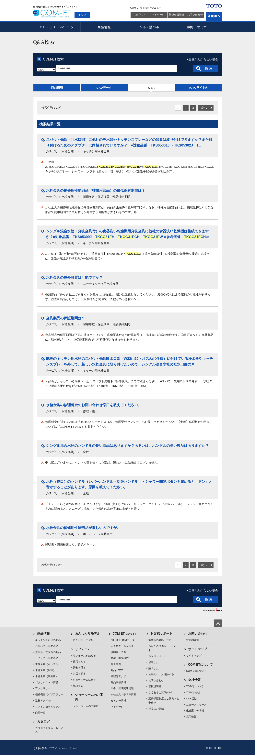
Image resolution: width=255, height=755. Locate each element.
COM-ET (124, 633)
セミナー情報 (118, 700)
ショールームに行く (84, 679)
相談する (78, 685)
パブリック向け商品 (46, 682)
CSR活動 (191, 698)
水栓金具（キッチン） (48, 664)
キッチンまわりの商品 (48, 640)
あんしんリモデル (87, 633)
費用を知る (79, 661)
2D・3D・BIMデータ (56, 27)
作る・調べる (151, 27)
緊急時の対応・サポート (162, 640)
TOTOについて (194, 686)
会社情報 (194, 680)
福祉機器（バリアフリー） (50, 694)
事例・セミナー (198, 27)
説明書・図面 (118, 652)
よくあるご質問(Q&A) (160, 692)
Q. (43, 140)
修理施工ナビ (118, 676)
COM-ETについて (200, 664)
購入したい (154, 668)
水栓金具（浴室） (45, 670)
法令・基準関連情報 (122, 688)
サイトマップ (197, 649)
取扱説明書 (154, 686)
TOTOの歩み (193, 692)
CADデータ (104, 87)
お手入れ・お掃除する (161, 674)
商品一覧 (40, 712)
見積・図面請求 (120, 658)
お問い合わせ (195, 14)
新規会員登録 (176, 14)
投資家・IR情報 (195, 710)
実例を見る (79, 667)
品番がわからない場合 (203, 59)
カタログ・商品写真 (122, 646)
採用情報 (191, 716)
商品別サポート (157, 656)
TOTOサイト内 (198, 87)
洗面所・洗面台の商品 (48, 652)
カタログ (43, 721)
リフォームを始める (84, 655)
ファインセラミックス (48, 706)
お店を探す (79, 673)
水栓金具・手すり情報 (123, 694)
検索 (214, 16)
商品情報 (104, 27)
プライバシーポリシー (63, 748)
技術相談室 (192, 640)
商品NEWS (117, 670)
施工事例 (116, 664)
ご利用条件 (40, 748)
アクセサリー (43, 688)
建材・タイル (43, 700)
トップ (82, 14)
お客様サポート (161, 633)
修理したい (154, 662)
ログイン (139, 14)
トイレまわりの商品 (46, 658)
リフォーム (83, 649)
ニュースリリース (196, 704)
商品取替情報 (118, 682)
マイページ (158, 14)
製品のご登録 (156, 708)
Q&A (151, 87)
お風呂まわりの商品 (46, 646)
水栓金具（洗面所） (46, 676)
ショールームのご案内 (86, 706)
